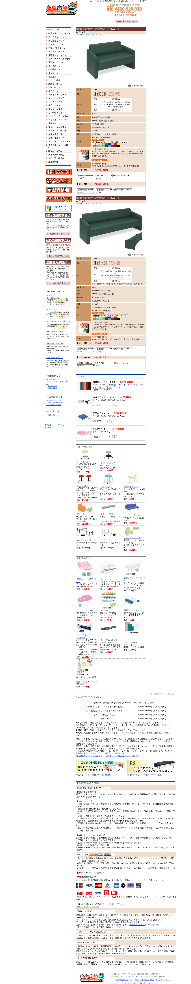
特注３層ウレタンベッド (59, 33)
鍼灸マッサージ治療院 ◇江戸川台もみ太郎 (55, 404)
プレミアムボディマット (111, 640)
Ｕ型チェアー (106, 487)
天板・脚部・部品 (56, 155)
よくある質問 (52, 386)
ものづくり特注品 (56, 158)
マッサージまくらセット (87, 610)
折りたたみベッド (56, 41)
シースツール (82, 462)
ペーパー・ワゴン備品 (58, 116)
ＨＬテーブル (106, 540)
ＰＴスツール (82, 486)
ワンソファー (82, 514)
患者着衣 (52, 123)
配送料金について (137, 925)
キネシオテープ (55, 134)
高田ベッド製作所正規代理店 (144, 980)
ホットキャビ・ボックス (59, 141)
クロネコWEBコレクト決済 (87, 907)
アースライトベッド (57, 37)
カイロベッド (54, 87)
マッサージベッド (53, 295)
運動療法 (52, 77)
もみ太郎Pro (79, 34)
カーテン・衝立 (130, 642)
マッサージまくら (56, 109)
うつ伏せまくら (55, 113)
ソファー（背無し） (109, 514)
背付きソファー (89, 34)
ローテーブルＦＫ (84, 540)
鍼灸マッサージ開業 (54, 331)
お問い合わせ (52, 388)
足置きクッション (131, 610)
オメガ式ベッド (55, 66)
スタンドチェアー (131, 487)
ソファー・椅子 (55, 102)
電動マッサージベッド (58, 55)
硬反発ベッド (54, 73)
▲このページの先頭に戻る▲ (89, 697)
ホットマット (106, 579)
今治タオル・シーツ (57, 138)
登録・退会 (52, 415)
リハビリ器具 (54, 80)
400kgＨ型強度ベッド (57, 48)
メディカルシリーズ (57, 95)
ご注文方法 (52, 379)
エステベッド (54, 91)
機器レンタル (54, 105)
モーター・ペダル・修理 (59, 59)
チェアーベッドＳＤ (132, 538)
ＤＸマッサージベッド (58, 44)
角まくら (104, 610)
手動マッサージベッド (58, 62)
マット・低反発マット (58, 127)
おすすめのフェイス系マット (58, 321)
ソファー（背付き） (132, 515)
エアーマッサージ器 (57, 131)
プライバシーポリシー (163, 980)
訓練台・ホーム (55, 84)
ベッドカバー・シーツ (58, 120)
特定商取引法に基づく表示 (124, 980)
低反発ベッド (54, 69)
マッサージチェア (56, 98)
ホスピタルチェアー (109, 463)
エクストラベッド (56, 51)
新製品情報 (53, 162)
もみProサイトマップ (55, 400)
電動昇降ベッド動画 (54, 344)
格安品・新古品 (55, 151)
